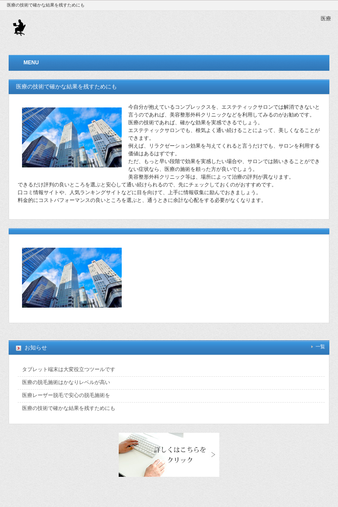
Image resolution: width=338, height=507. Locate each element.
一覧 (320, 346)
